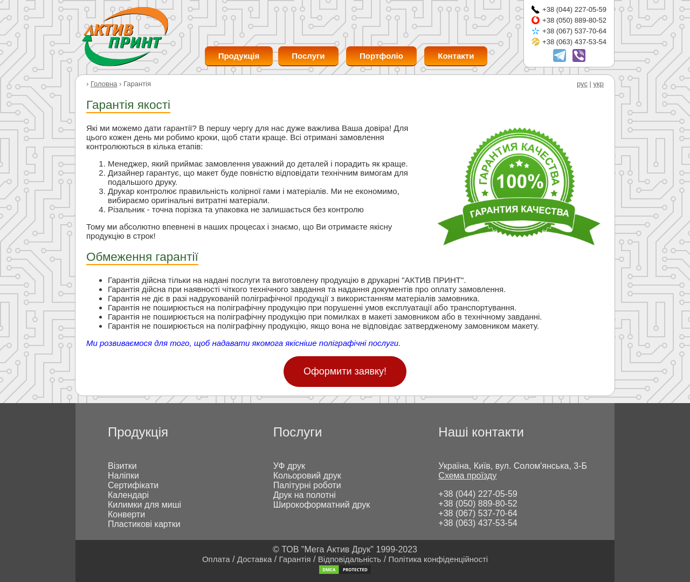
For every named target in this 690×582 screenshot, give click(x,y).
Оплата (216, 559)
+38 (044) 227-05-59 (574, 9)
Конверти (126, 514)
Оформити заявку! (345, 371)
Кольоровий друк (307, 475)
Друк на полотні (304, 495)
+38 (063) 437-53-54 (574, 42)
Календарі (128, 495)
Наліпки (123, 475)
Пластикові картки (144, 524)
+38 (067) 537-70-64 (574, 31)
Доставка (254, 559)
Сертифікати (133, 485)
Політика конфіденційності (438, 559)
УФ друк (289, 465)
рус (582, 84)
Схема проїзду (467, 475)
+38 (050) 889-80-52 (574, 20)
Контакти (456, 55)
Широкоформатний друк (321, 504)
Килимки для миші (144, 504)
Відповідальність (349, 559)
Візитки (122, 465)
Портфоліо (381, 55)
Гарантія (295, 559)
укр (599, 84)
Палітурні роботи (307, 485)
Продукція (239, 55)
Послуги (308, 55)
